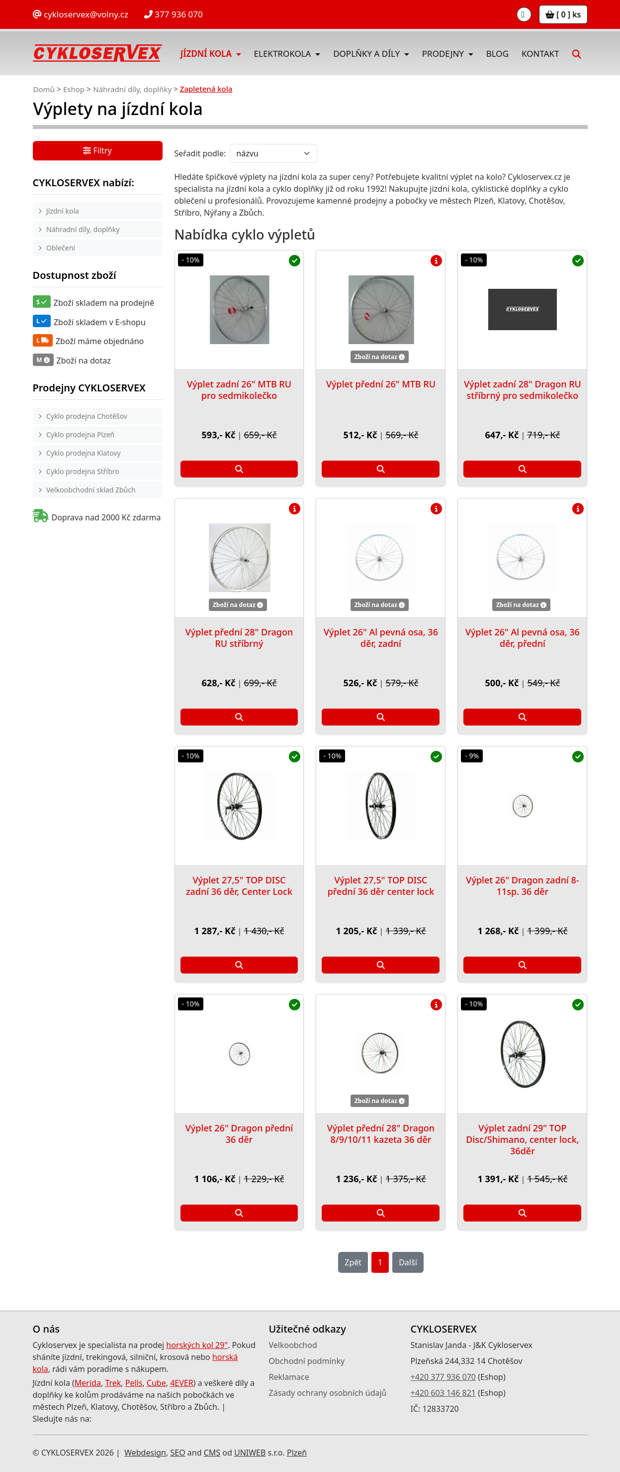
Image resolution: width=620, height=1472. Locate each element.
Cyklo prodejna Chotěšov (86, 416)
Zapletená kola (206, 89)
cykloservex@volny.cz (80, 14)
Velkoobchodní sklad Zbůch (91, 489)
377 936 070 (173, 14)
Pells (134, 1382)
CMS (212, 1452)
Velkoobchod (293, 1345)
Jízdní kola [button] (207, 53)
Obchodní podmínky (307, 1360)
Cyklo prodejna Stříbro (82, 471)
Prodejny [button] (444, 53)
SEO (177, 1452)
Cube (156, 1382)
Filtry (97, 151)
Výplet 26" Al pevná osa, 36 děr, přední (522, 637)
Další (408, 1262)
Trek (113, 1382)
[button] (576, 53)
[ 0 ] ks (563, 14)
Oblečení (60, 247)
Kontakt (540, 53)
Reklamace (289, 1376)
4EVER (181, 1382)
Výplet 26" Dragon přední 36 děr (239, 1133)
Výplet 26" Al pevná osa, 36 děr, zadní (381, 637)
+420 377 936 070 (443, 1376)
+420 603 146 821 (443, 1392)
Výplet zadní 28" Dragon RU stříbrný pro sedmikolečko (522, 389)
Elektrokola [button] (283, 53)
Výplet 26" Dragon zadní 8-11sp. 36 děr (522, 885)
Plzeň (297, 1452)
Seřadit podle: (200, 153)
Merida (88, 1382)
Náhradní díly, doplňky (132, 89)
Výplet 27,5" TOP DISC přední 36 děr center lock (381, 885)
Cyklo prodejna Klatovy (83, 453)
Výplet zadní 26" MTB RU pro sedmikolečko (239, 389)
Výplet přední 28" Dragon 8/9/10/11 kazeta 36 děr (381, 1133)
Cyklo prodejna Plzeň (80, 434)
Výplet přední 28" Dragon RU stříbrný (239, 637)
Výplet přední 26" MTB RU (381, 384)
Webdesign (145, 1452)
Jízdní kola (62, 211)
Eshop (74, 89)
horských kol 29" (197, 1345)
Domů (44, 89)
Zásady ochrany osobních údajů (328, 1392)
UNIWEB (250, 1452)
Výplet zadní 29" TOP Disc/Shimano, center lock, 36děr (522, 1139)
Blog (497, 53)
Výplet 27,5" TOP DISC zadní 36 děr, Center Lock (239, 885)
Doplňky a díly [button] (367, 53)
